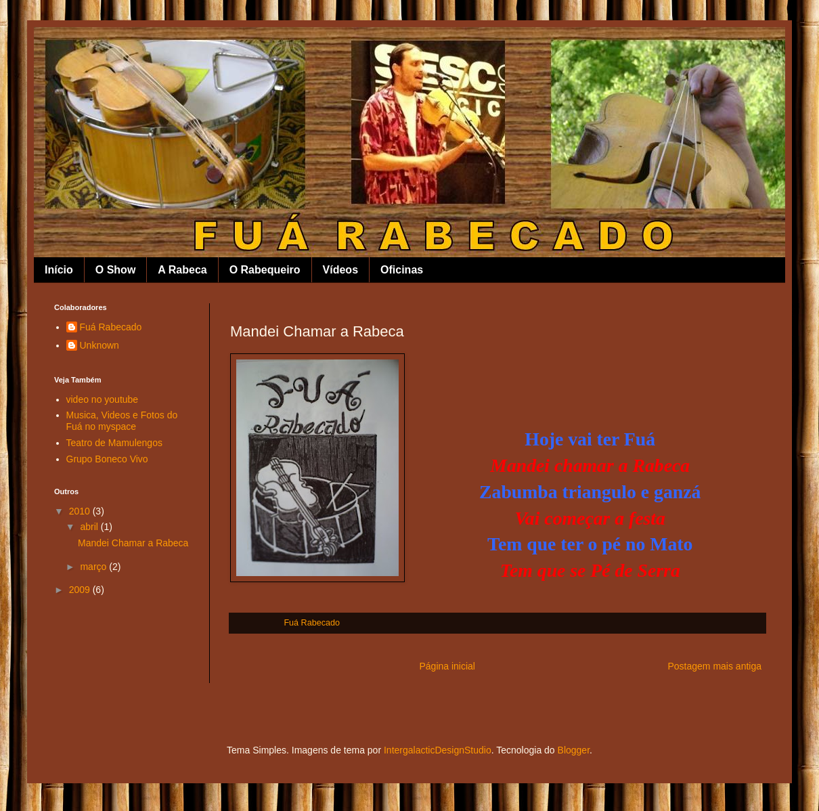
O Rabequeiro (265, 270)
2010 (81, 511)
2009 (81, 589)
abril (90, 526)
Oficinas (401, 270)
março (94, 566)
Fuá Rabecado (111, 327)
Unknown (99, 345)
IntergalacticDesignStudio (437, 750)
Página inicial (447, 666)
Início (59, 270)
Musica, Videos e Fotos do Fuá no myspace (122, 421)
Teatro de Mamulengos (114, 442)
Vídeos (340, 270)
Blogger (574, 750)
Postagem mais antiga (714, 666)
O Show (115, 270)
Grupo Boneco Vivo (107, 459)
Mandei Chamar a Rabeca (133, 543)
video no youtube (102, 399)
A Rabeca (182, 270)
